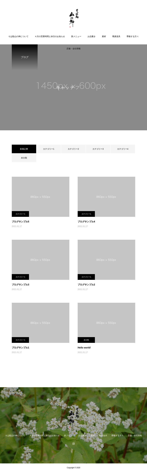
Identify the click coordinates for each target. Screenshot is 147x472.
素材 (104, 36)
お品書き (92, 36)
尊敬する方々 (133, 36)
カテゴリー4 (122, 149)
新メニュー (76, 36)
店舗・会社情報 (73, 48)
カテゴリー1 (48, 149)
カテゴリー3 (98, 149)
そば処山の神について (18, 36)
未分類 (24, 158)
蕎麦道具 (116, 36)
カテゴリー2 (73, 149)
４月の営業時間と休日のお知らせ (50, 36)
